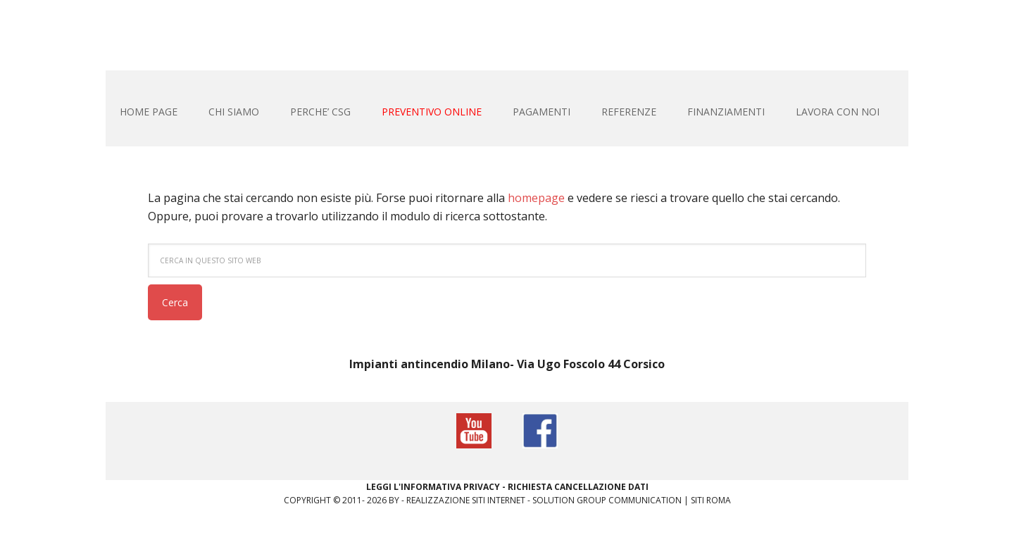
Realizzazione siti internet (465, 500)
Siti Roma (711, 500)
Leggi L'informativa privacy (433, 487)
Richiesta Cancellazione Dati (578, 487)
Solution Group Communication (607, 500)
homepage (536, 198)
